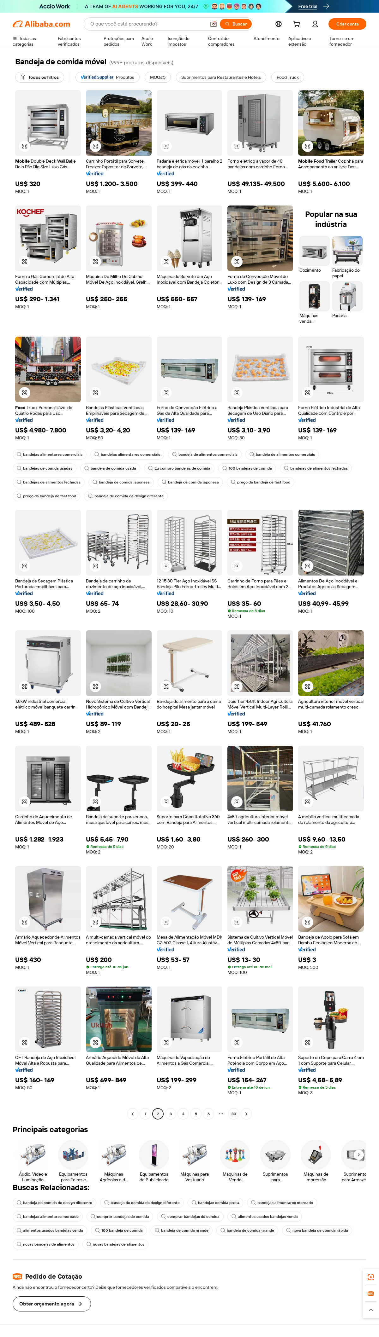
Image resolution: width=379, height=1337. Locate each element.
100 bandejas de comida (247, 468)
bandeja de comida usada (110, 468)
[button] (213, 24)
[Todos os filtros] (39, 77)
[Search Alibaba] (147, 23)
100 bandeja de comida (119, 1230)
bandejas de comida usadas (44, 468)
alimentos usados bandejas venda (265, 1216)
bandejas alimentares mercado (282, 1202)
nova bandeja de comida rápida (317, 1230)
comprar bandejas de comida (120, 1216)
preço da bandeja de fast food (260, 482)
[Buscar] (236, 24)
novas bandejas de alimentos (46, 1244)
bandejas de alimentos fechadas (316, 468)
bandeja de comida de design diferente (126, 496)
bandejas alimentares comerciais (49, 454)
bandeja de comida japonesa (121, 482)
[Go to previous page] (132, 1114)
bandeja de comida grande (181, 1230)
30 (234, 1114)
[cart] (298, 24)
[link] (371, 1277)
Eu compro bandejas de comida (179, 468)
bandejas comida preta (215, 1202)
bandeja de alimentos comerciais (205, 454)
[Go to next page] (246, 1114)
